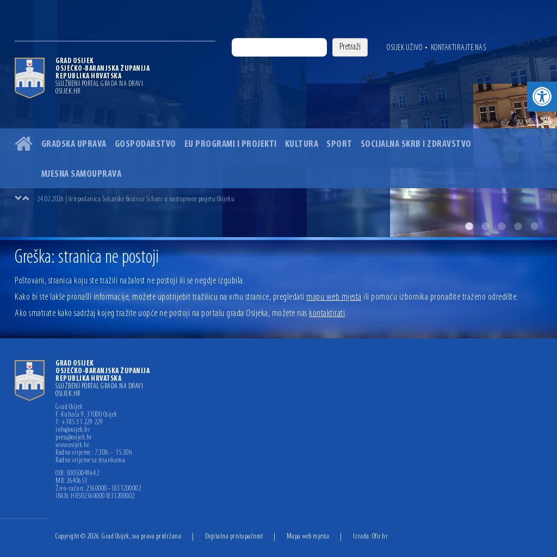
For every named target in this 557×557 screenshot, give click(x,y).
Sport (339, 144)
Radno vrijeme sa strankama (90, 461)
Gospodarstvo (145, 144)
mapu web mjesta (334, 297)
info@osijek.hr (72, 430)
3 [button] (501, 226)
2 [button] (485, 226)
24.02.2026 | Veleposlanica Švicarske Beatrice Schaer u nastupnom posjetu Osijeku (135, 199)
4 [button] (517, 226)
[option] (278, 118)
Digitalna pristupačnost (234, 537)
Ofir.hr (380, 537)
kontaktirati (327, 313)
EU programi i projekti (230, 144)
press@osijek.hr (73, 438)
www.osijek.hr (72, 445)
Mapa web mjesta (308, 537)
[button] (542, 97)
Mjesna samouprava (81, 174)
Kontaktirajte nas (458, 48)
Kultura (302, 144)
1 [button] (468, 226)
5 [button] (534, 226)
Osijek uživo (404, 48)
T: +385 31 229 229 (79, 422)
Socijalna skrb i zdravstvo (416, 144)
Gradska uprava (74, 144)
